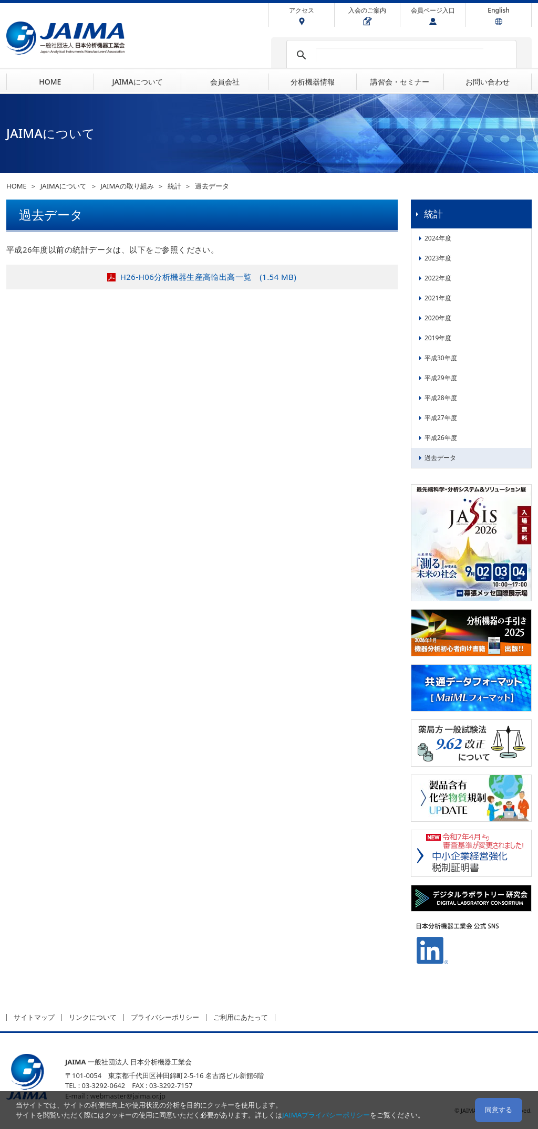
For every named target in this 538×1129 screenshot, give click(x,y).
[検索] (399, 55)
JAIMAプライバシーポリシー (326, 1115)
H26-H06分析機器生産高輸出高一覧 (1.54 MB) (208, 276)
